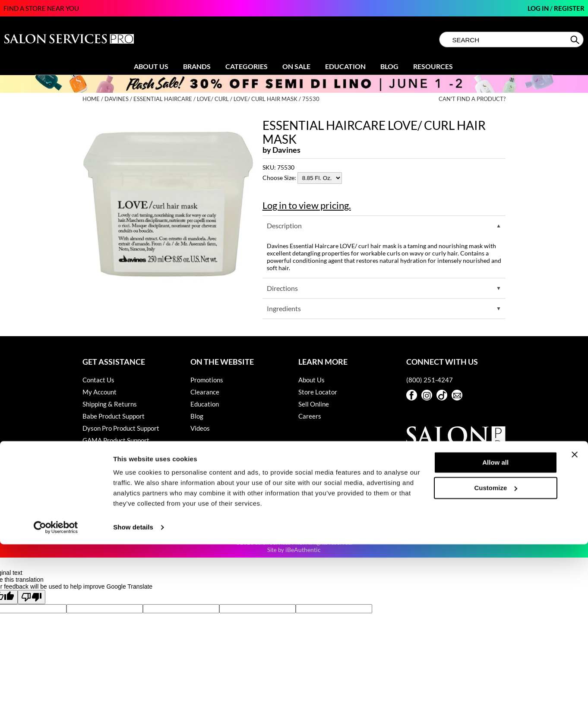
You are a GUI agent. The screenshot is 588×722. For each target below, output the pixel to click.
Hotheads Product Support (120, 452)
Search (575, 39)
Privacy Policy (102, 464)
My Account (99, 392)
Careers (309, 416)
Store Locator (317, 392)
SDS (88, 488)
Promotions (206, 380)
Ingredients (284, 308)
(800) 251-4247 (429, 380)
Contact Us (98, 380)
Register (569, 8)
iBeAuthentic (303, 549)
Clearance (204, 392)
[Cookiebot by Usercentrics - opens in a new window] (56, 705)
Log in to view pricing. (306, 205)
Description (284, 225)
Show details (133, 705)
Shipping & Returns (109, 404)
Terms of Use (100, 500)
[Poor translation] (31, 597)
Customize (496, 665)
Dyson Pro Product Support (120, 428)
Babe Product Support (113, 416)
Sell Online (313, 404)
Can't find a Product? (472, 99)
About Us (151, 66)
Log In (539, 8)
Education (345, 66)
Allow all (495, 640)
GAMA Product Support (115, 440)
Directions (282, 288)
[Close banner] (575, 632)
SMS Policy (98, 476)
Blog (389, 66)
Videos (200, 428)
